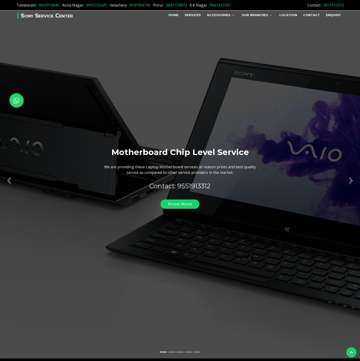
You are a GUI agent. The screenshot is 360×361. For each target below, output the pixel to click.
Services (193, 15)
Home (173, 15)
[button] (9, 175)
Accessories (218, 15)
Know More (180, 199)
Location (288, 15)
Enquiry (333, 15)
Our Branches (255, 15)
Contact (311, 15)
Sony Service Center (47, 15)
